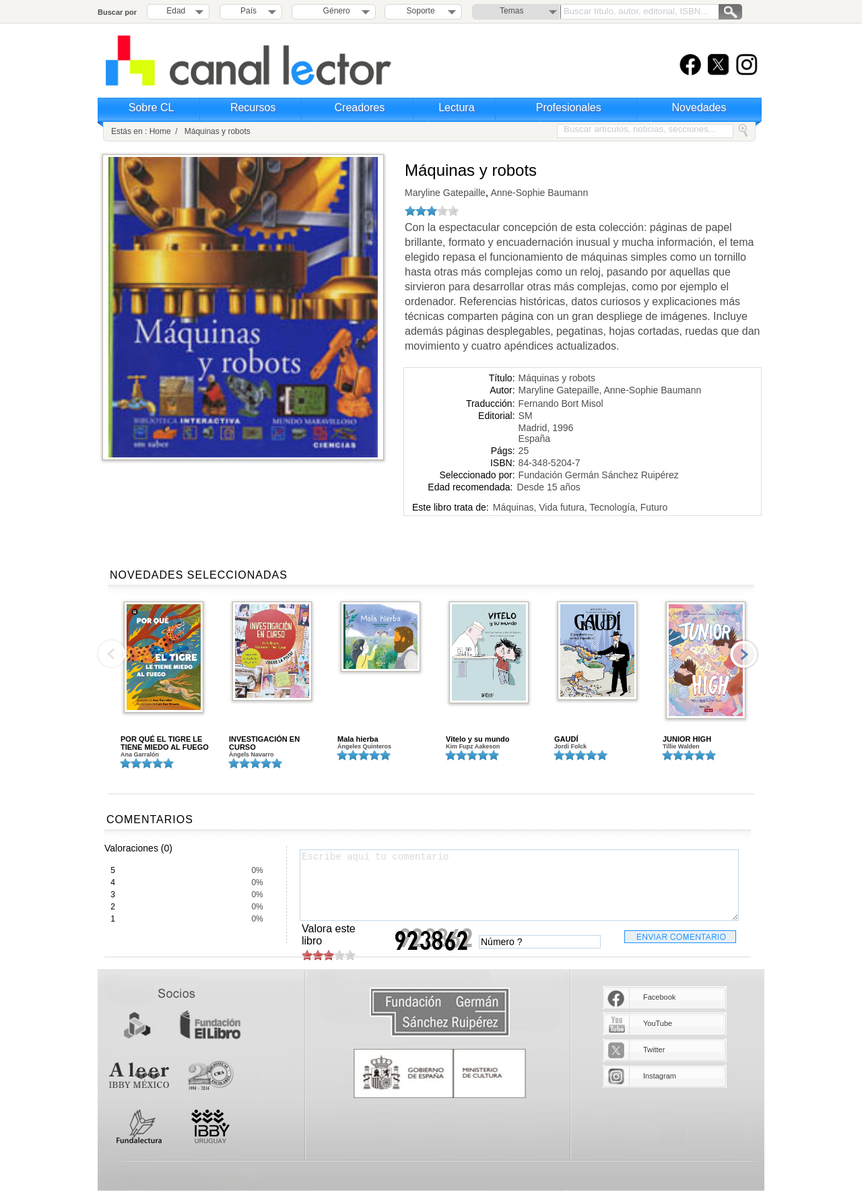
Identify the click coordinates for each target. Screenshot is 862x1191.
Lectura (456, 107)
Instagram (659, 1076)
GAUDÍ (566, 739)
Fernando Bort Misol (561, 403)
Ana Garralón (140, 754)
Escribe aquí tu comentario (519, 885)
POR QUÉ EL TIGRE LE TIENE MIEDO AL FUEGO (165, 743)
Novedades (699, 107)
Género (334, 10)
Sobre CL (151, 107)
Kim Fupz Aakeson (473, 746)
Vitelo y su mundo (478, 739)
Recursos (253, 107)
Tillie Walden (681, 746)
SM (526, 415)
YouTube (657, 1023)
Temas (511, 10)
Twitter (654, 1049)
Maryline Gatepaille (445, 192)
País (248, 10)
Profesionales (568, 107)
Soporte (421, 10)
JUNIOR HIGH (687, 739)
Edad (175, 10)
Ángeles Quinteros (364, 746)
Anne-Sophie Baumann (538, 192)
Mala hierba (357, 739)
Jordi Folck (570, 746)
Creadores (360, 107)
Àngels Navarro (251, 754)
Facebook (659, 997)
